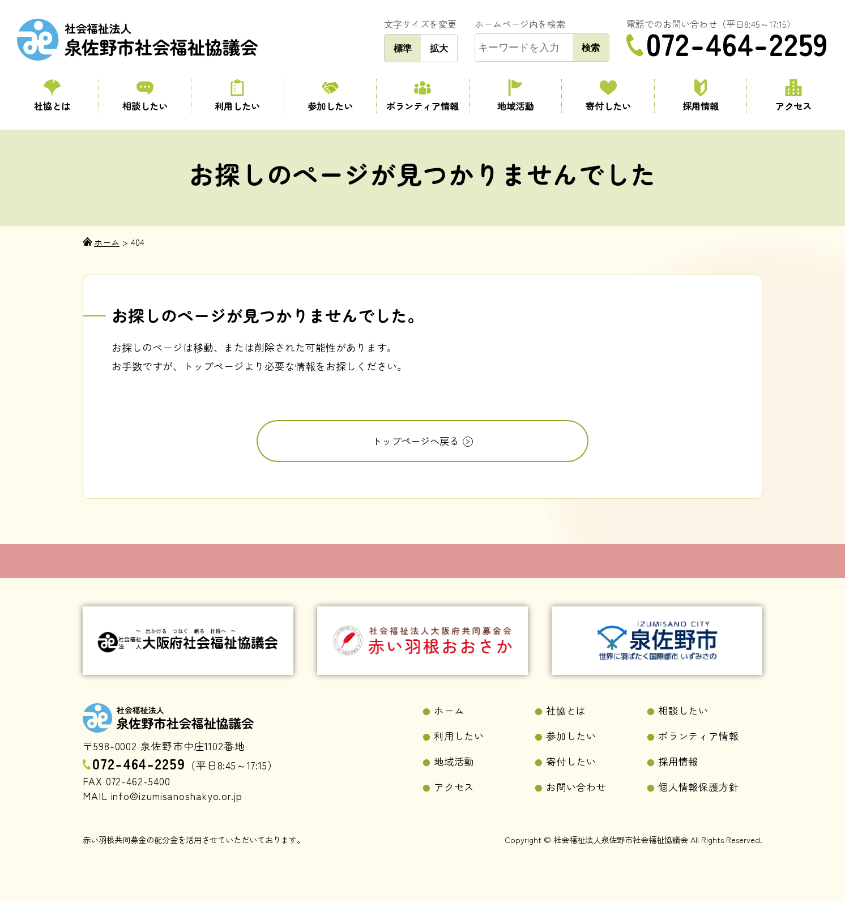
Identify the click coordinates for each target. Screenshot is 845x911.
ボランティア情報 (423, 96)
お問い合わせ (578, 795)
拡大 (439, 48)
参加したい (330, 96)
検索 (591, 47)
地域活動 (516, 96)
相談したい (145, 96)
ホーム (450, 717)
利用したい (237, 96)
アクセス (793, 96)
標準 (403, 48)
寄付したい (608, 96)
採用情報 (701, 96)
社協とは (52, 96)
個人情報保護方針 (701, 795)
